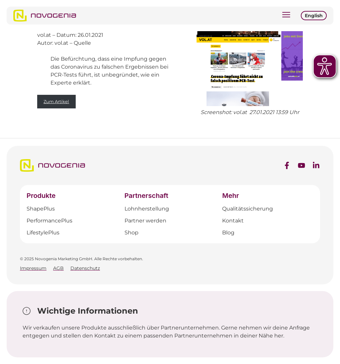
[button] (286, 16)
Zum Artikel (56, 101)
